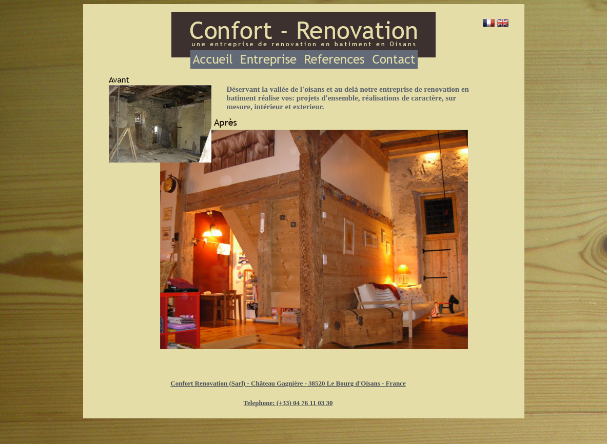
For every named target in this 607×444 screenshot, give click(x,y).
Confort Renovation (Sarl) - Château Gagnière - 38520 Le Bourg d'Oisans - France (287, 383)
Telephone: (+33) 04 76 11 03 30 (288, 403)
